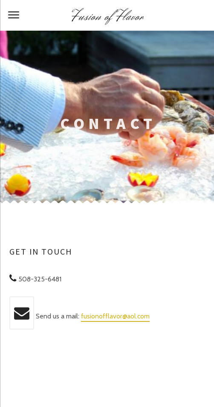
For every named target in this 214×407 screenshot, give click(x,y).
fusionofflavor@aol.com (115, 316)
